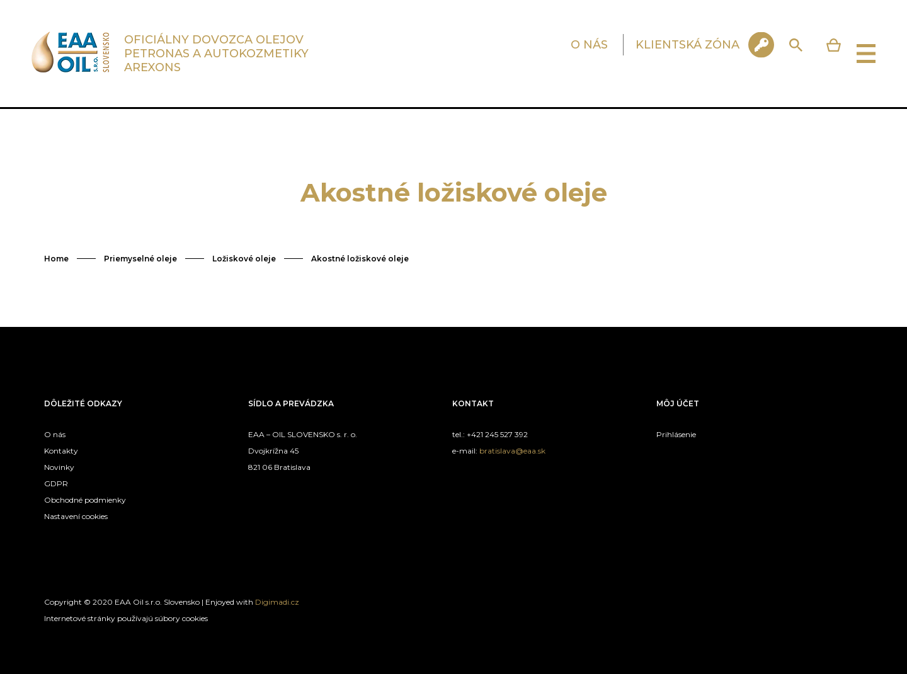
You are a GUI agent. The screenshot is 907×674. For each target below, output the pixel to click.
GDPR (56, 483)
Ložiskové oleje (244, 258)
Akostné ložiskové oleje (360, 258)
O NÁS (589, 45)
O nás (55, 434)
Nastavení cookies (76, 516)
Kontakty (61, 450)
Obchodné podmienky (85, 500)
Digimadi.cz (277, 602)
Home (56, 258)
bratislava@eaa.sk (512, 450)
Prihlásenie (676, 434)
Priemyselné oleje (140, 258)
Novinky (59, 467)
